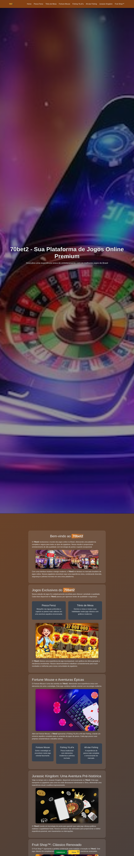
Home (29, 4)
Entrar (74, 852)
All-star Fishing (91, 4)
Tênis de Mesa (51, 4)
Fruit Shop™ (119, 4)
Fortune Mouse (64, 4)
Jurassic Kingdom (105, 4)
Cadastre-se (60, 852)
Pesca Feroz (38, 4)
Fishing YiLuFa (78, 4)
